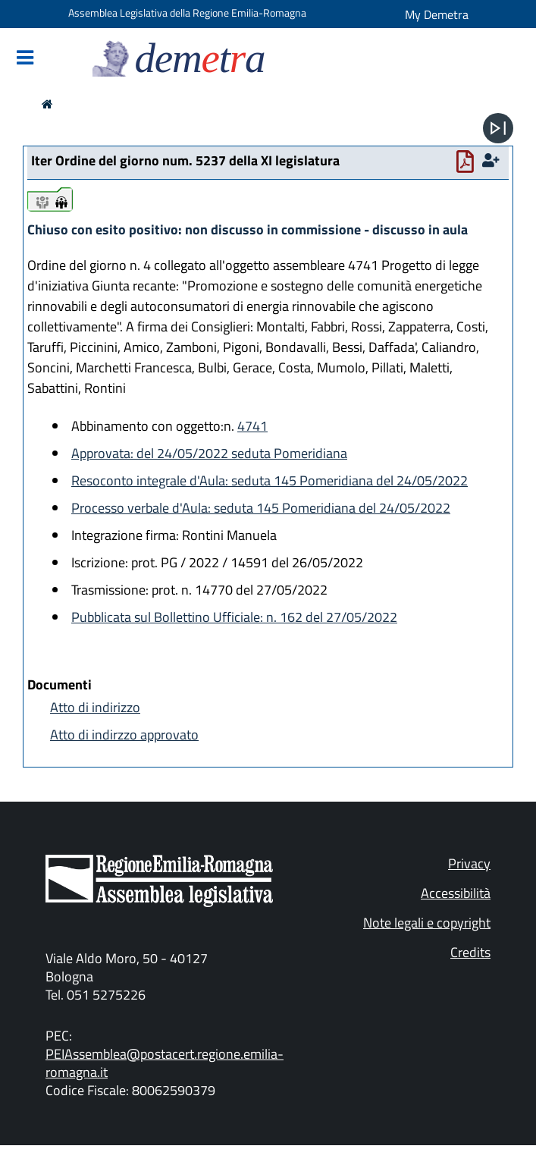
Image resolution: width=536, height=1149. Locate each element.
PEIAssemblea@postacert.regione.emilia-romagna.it (164, 1063)
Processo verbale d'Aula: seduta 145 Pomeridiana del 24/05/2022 (260, 508)
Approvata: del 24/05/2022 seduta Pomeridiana (209, 453)
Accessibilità (456, 893)
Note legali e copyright (427, 922)
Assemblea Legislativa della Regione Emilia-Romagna (187, 13)
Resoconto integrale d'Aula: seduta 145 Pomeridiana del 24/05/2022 (269, 480)
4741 (252, 426)
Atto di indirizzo (95, 707)
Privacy (469, 863)
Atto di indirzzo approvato (124, 734)
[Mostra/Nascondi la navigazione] (25, 59)
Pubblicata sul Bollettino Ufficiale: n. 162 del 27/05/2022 (234, 617)
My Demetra (437, 14)
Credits (470, 952)
